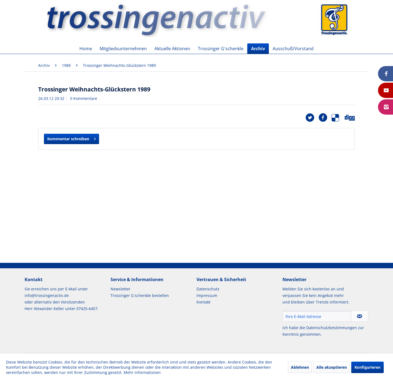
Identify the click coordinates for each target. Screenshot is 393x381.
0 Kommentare (83, 98)
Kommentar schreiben (71, 138)
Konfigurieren (367, 367)
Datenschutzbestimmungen (331, 327)
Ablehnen (300, 367)
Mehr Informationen (142, 372)
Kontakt (203, 302)
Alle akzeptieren (331, 367)
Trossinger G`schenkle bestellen (140, 295)
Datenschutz (207, 288)
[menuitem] (86, 48)
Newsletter (120, 288)
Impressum (206, 295)
